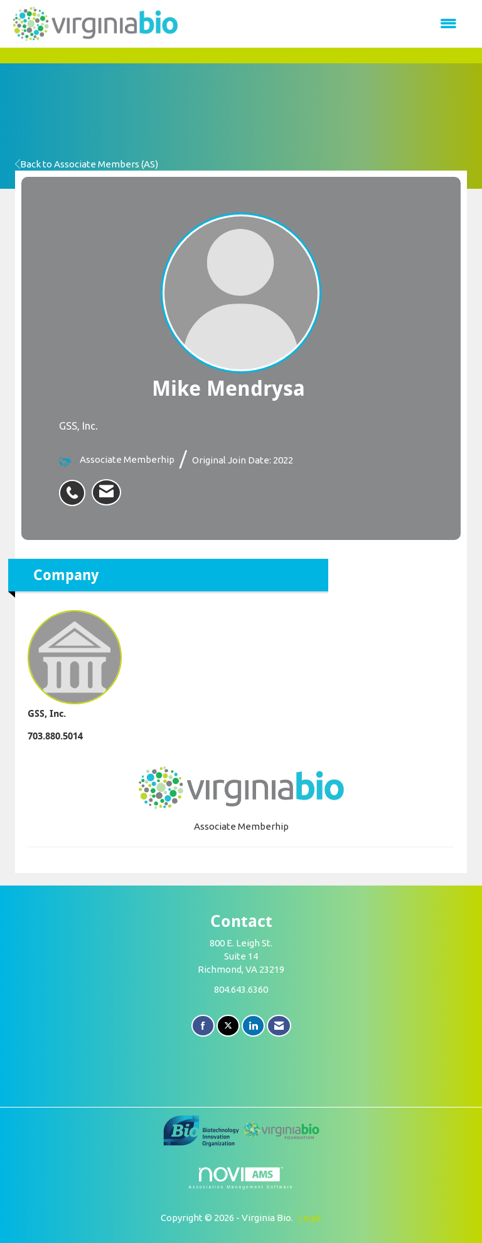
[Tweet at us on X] (228, 1026)
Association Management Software (240, 1178)
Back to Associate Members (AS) (86, 164)
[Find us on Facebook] (203, 1026)
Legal (309, 1217)
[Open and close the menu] (325, 23)
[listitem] (75, 486)
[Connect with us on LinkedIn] (253, 1026)
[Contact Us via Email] (279, 1026)
